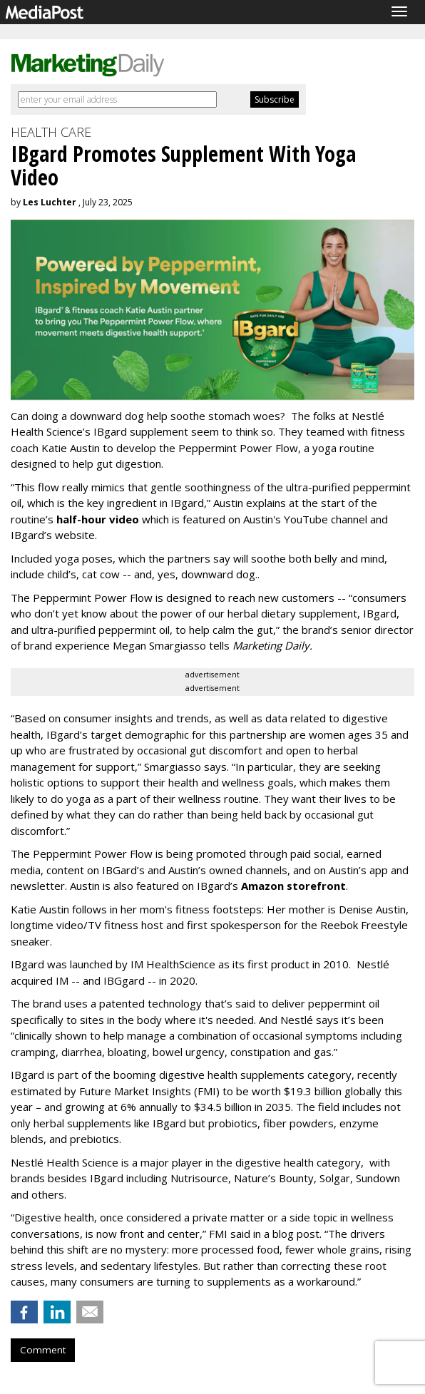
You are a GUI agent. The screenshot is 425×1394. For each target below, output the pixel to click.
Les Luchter (49, 202)
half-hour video (97, 519)
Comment (43, 1349)
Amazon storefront (293, 885)
